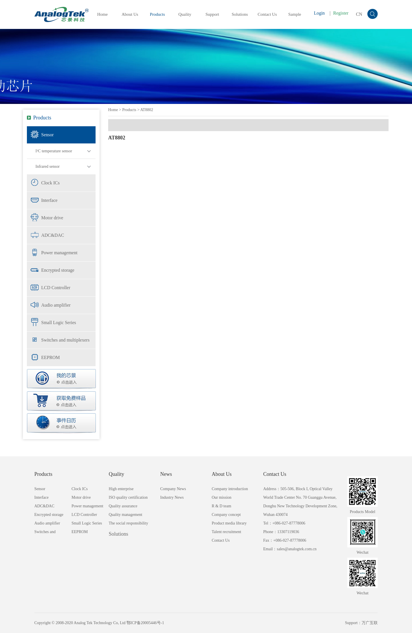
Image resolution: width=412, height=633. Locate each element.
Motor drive (52, 217)
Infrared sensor (47, 166)
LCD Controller (55, 287)
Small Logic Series (58, 322)
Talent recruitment (226, 532)
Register (340, 13)
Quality (185, 14)
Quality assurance (123, 506)
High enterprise (121, 489)
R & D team (221, 506)
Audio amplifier (56, 305)
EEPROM (50, 357)
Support (212, 14)
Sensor (47, 134)
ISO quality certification (128, 497)
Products (157, 14)
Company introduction (230, 489)
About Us (130, 14)
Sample (294, 14)
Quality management (125, 514)
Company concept (226, 514)
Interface (49, 200)
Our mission (221, 497)
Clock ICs (50, 182)
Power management (59, 252)
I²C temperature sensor (53, 151)
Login (319, 13)
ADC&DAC (52, 235)
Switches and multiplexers (65, 340)
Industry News (172, 497)
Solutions (240, 14)
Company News (173, 489)
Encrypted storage (57, 270)
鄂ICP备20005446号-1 (145, 623)
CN (359, 14)
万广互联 (370, 623)
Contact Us (267, 14)
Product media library (229, 523)
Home (102, 14)
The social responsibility (128, 523)
